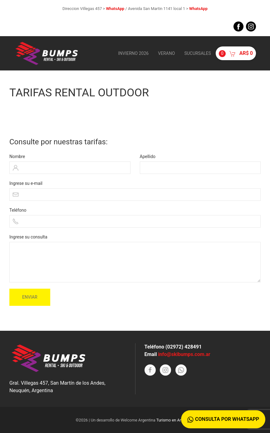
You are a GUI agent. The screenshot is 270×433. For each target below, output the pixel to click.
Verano (166, 53)
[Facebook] (150, 370)
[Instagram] (165, 370)
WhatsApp (115, 8)
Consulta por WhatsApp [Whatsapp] (223, 419)
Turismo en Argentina (175, 420)
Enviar (29, 297)
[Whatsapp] (181, 370)
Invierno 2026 (133, 53)
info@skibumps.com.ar (184, 354)
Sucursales (197, 53)
